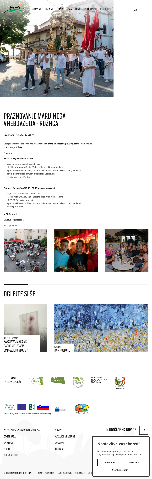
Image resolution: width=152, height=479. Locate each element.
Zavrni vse (133, 462)
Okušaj (49, 9)
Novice (58, 430)
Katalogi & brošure (65, 436)
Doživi (60, 9)
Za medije (8, 443)
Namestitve (74, 9)
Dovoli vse (108, 462)
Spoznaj (36, 9)
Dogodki (104, 9)
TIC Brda (59, 449)
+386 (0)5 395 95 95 (65, 473)
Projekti (8, 449)
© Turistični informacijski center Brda (17, 473)
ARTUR (91, 473)
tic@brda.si (80, 473)
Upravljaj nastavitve (121, 470)
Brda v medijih (11, 455)
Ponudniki (90, 9)
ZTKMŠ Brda (10, 436)
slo (135, 10)
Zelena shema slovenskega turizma (22, 430)
